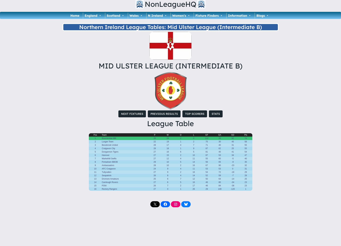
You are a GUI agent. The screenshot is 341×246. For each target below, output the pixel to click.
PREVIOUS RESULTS (164, 113)
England (93, 16)
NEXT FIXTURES (132, 113)
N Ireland (157, 16)
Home (74, 16)
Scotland (115, 16)
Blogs (262, 16)
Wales (136, 16)
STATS (216, 113)
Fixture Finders (209, 16)
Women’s (181, 16)
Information (239, 16)
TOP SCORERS (194, 113)
